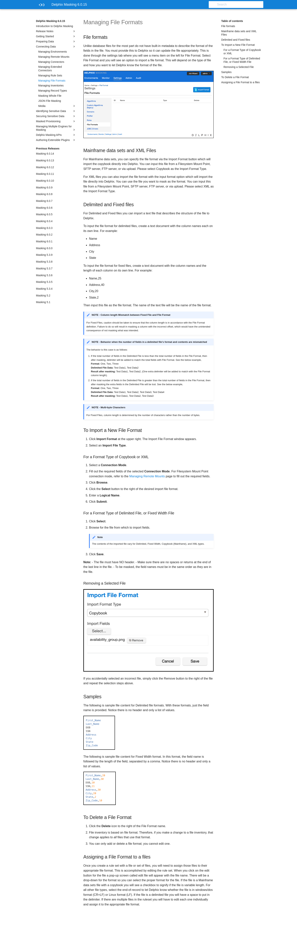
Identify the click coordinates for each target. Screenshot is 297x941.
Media (57, 106)
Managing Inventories (51, 85)
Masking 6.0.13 (45, 160)
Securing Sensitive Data (56, 116)
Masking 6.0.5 (44, 214)
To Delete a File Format (235, 77)
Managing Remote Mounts (53, 56)
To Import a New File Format (238, 44)
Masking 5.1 (43, 302)
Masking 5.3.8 (44, 261)
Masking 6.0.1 (44, 241)
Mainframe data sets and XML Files (238, 33)
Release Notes (56, 31)
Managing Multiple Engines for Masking (56, 128)
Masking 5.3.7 (44, 268)
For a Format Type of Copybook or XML (242, 51)
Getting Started (56, 36)
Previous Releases (47, 148)
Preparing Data (56, 41)
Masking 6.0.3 (44, 227)
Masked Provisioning (56, 121)
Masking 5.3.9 (44, 254)
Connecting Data (56, 46)
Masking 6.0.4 (44, 221)
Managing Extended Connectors (50, 68)
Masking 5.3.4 (44, 288)
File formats (228, 26)
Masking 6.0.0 (44, 248)
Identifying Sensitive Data (56, 111)
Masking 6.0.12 (45, 167)
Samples (226, 72)
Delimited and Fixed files (235, 39)
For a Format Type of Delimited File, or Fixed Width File (242, 60)
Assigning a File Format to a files (240, 82)
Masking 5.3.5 (44, 281)
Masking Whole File (49, 95)
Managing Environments (52, 51)
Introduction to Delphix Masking (54, 26)
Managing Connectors (51, 61)
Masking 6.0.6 (44, 207)
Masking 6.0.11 (45, 173)
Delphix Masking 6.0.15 (50, 21)
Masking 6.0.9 (44, 187)
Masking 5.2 (43, 295)
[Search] (241, 4)
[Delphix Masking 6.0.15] (40, 6)
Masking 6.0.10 (45, 180)
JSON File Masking (49, 100)
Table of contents (232, 21)
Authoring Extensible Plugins (56, 140)
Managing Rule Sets (50, 75)
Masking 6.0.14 (45, 153)
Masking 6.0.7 (44, 200)
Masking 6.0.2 (44, 234)
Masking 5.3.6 (44, 275)
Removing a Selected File (239, 66)
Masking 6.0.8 (44, 194)
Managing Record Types (52, 90)
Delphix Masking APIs (56, 135)
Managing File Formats (51, 80)
